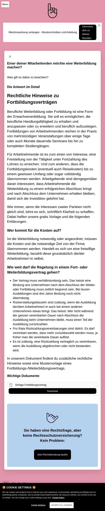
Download (52, 391)
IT (19, 483)
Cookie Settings (38, 506)
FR (13, 483)
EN (24, 483)
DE (6, 483)
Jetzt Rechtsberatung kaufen (52, 454)
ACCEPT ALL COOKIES (61, 506)
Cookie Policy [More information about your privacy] (58, 499)
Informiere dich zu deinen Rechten (87, 32)
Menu (5, 4)
